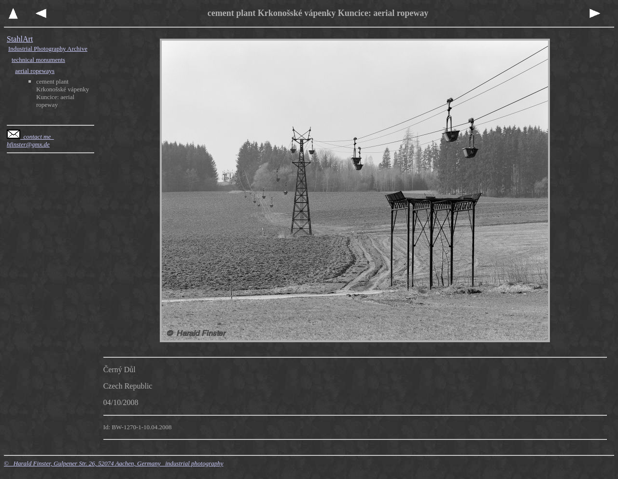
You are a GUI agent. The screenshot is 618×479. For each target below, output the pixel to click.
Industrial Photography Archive (47, 48)
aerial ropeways (35, 70)
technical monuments (38, 59)
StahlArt (20, 39)
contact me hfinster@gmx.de (30, 140)
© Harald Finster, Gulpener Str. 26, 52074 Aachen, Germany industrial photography (114, 463)
